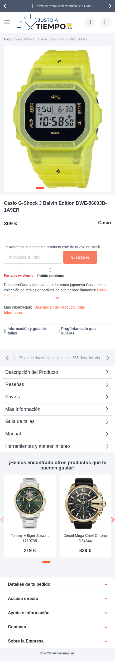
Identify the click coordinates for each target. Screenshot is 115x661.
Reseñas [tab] (14, 384)
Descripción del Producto (54, 307)
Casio (104, 222)
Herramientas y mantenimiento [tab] (37, 446)
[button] (40, 188)
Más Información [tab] (22, 409)
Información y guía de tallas (27, 331)
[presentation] (5, 5)
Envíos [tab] (12, 396)
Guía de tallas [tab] (20, 421)
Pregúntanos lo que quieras (78, 331)
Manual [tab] (13, 433)
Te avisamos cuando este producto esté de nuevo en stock (52, 247)
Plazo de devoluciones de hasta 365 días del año (59, 358)
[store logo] (45, 22)
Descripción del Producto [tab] (31, 372)
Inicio (7, 39)
